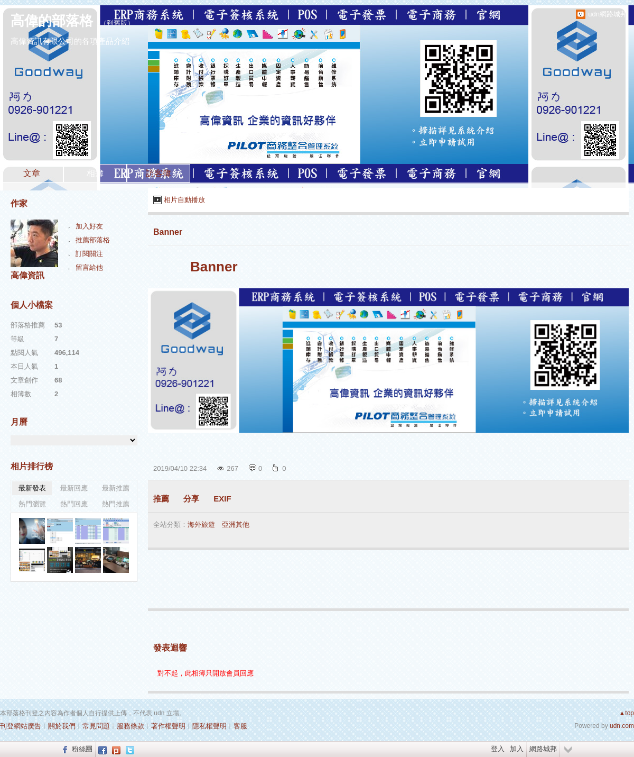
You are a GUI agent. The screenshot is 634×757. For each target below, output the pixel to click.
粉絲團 (82, 749)
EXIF (222, 498)
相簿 (95, 173)
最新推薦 (115, 488)
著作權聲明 (168, 726)
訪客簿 (158, 173)
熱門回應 (74, 504)
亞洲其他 (235, 524)
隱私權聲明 (209, 726)
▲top (626, 713)
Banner (167, 231)
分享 (191, 498)
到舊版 (117, 23)
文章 (31, 173)
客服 (240, 726)
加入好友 (89, 226)
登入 (498, 749)
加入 (517, 749)
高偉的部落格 (52, 21)
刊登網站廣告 (20, 726)
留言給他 (89, 267)
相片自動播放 (184, 200)
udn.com (622, 725)
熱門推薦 (115, 504)
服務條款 (130, 726)
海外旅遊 (201, 524)
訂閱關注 (89, 254)
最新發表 (32, 488)
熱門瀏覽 (32, 504)
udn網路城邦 (607, 14)
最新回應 (74, 488)
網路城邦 (543, 749)
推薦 (161, 498)
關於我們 (62, 726)
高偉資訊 (27, 275)
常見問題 (96, 726)
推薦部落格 (93, 240)
